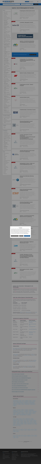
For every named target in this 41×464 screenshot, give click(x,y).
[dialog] (20, 232)
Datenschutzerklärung (26, 233)
